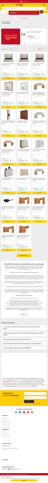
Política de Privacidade (36, 403)
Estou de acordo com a (32, 403)
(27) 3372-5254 (6, 446)
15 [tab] (41, 43)
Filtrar (40, 49)
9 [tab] (34, 43)
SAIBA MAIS (26, 12)
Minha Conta (4, 431)
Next (45, 35)
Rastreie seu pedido (6, 436)
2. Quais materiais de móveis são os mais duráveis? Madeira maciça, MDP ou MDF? (23, 334)
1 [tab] (24, 43)
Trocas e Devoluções (6, 424)
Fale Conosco (4, 420)
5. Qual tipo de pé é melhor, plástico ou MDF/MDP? (17, 348)
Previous (22, 35)
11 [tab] (36, 43)
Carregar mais (23, 255)
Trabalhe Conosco (5, 427)
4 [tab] (28, 43)
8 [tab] (33, 43)
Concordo (24, 480)
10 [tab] (35, 43)
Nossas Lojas (4, 418)
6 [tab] (30, 43)
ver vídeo (34, 12)
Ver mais (24, 314)
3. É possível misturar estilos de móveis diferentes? (17, 339)
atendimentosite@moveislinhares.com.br (10, 448)
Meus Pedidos (5, 434)
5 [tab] (29, 43)
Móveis (25, 18)
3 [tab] (27, 43)
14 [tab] (40, 43)
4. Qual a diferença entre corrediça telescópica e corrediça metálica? (22, 343)
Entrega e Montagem (6, 422)
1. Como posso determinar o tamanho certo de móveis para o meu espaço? (21, 327)
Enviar (28, 401)
